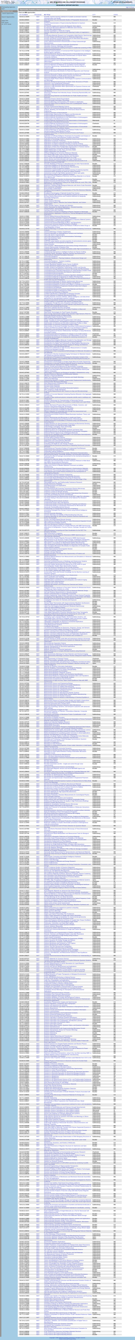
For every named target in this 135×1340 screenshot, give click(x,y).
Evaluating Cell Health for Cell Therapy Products (58, 443)
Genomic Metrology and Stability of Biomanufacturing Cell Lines (63, 515)
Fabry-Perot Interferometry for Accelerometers (58, 464)
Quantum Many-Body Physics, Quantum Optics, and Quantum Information (66, 1025)
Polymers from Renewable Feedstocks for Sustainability (61, 951)
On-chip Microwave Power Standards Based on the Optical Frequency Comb (67, 898)
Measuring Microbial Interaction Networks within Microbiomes (62, 705)
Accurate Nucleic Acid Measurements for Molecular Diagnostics (63, 37)
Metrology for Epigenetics (51, 742)
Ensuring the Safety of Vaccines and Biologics (58, 439)
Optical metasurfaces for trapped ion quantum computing (61, 907)
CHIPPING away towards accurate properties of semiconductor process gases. (68, 241)
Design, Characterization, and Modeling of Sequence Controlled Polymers (66, 321)
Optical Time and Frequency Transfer (55, 912)
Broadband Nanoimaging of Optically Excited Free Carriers (62, 193)
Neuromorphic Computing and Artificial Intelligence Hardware (62, 856)
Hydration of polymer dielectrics (53, 550)
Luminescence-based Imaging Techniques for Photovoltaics (62, 629)
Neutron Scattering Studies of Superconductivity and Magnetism (63, 869)
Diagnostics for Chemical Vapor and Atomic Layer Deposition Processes (66, 368)
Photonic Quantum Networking (53, 926)
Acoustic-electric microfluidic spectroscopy (57, 40)
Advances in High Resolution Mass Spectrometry (59, 85)
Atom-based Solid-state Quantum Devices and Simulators (61, 156)
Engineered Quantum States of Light (55, 428)
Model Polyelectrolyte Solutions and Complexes (58, 798)
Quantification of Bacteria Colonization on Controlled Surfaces (62, 988)
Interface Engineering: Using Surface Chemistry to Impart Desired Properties (67, 595)
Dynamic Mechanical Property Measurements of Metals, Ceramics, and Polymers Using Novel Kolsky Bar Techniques (65, 405)
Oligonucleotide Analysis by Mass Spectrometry (58, 895)
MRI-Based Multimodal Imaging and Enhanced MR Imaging (62, 813)
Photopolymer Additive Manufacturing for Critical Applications (62, 928)
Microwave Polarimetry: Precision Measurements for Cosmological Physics (66, 794)
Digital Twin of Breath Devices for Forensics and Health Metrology (64, 377)
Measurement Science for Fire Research (56, 691)
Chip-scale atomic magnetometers (54, 235)
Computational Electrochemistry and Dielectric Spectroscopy (62, 272)
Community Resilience (51, 256)
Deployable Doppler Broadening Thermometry (58, 317)
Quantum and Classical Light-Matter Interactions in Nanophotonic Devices (66, 1006)
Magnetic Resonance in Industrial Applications (58, 649)
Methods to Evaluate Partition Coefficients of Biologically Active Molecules (66, 736)
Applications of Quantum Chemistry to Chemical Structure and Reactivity (66, 145)
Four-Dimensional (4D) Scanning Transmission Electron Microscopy (64, 488)
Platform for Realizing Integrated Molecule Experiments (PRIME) (63, 938)
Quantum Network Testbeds (52, 1031)
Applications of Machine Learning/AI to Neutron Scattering (61, 142)
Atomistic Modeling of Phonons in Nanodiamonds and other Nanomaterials (66, 163)
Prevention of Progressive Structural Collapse (58, 968)
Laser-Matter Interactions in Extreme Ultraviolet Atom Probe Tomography (66, 612)
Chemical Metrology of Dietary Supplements (57, 232)
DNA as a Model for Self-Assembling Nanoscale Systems (61, 388)
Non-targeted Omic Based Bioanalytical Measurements (60, 881)
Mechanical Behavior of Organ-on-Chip (56, 709)
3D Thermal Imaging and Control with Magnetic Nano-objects (62, 26)
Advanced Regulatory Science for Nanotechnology (59, 77)
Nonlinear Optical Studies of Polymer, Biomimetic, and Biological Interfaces (66, 884)
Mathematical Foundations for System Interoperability (60, 669)
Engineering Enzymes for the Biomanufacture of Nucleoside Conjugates (65, 431)
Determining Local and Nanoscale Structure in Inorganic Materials (64, 329)
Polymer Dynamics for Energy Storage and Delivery (59, 940)
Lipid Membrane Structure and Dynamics (56, 623)
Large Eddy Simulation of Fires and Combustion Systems (61, 609)
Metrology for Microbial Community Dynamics (57, 748)
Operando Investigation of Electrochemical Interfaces (60, 900)
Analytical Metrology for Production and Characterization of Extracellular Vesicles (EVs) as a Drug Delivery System (65, 127)
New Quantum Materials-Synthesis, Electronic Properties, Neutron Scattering (67, 873)
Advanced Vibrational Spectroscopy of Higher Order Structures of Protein (66, 81)
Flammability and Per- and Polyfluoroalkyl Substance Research (63, 482)
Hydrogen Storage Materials (52, 552)
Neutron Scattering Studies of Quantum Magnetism (59, 867)
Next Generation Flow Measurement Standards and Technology (63, 875)
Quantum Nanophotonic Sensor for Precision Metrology (60, 1030)
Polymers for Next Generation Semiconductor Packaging (61, 949)
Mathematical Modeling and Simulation (56, 671)
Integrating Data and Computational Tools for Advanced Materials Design (66, 590)
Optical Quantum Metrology (52, 910)
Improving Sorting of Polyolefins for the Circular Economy (61, 567)
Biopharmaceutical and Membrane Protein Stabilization (60, 180)
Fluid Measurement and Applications (55, 485)
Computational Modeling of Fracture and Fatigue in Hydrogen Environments (67, 284)
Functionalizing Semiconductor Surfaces (56, 501)
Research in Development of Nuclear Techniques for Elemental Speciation (66, 1071)
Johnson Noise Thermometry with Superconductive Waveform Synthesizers (67, 603)
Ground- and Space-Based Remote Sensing (57, 519)
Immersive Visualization (51, 559)
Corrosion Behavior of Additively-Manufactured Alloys (60, 295)
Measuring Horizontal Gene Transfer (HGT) (57, 703)
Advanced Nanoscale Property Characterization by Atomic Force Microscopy (67, 74)
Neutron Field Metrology (51, 859)
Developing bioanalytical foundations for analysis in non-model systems (65, 334)
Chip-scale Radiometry (51, 239)
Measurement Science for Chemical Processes (58, 689)
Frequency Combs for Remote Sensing (56, 491)
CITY (94, 14)
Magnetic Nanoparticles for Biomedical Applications (59, 646)
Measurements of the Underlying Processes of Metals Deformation (64, 702)
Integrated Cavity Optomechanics (54, 581)
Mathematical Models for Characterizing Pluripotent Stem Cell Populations (66, 675)
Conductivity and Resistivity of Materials (56, 292)
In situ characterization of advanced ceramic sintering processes (63, 569)
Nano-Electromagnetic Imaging (53, 832)
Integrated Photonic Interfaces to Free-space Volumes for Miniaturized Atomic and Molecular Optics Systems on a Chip (67, 588)
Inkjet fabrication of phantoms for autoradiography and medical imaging (65, 580)
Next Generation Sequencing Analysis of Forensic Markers (61, 876)
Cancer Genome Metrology (52, 201)
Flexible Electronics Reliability (53, 484)
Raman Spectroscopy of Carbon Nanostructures (58, 1050)
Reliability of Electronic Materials (54, 1064)
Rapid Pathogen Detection (52, 1051)
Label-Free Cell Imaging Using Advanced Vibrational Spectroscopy (64, 606)
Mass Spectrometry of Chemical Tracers (56, 658)
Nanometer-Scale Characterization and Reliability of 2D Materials (63, 838)
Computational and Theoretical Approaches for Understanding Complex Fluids (67, 270)
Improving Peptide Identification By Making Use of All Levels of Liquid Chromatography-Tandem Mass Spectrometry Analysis (65, 565)
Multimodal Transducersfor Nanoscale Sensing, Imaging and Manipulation (66, 816)
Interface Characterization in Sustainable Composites (60, 593)
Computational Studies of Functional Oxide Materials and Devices (64, 289)
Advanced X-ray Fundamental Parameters (57, 83)
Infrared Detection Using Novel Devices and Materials (60, 578)
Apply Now (5, 20)
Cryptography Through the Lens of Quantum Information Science (63, 303)
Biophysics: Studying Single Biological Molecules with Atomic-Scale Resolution (68, 185)
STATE (116, 14)
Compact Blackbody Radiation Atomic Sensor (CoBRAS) (61, 264)
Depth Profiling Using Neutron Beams (55, 318)
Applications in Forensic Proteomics (55, 140)
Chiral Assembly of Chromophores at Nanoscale (58, 242)
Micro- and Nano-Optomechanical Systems (57, 756)
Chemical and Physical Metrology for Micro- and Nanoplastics (62, 222)
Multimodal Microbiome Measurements (56, 815)
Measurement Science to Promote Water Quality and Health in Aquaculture (66, 700)
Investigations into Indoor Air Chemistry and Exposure (60, 600)
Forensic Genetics (49, 487)
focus (132, 7)
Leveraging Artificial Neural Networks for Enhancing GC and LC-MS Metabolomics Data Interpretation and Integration (64, 614)
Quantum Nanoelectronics (52, 1026)
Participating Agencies (8, 7)
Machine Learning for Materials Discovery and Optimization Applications (65, 634)
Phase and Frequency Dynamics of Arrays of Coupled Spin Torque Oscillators (67, 920)
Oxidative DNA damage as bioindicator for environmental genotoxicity (65, 917)
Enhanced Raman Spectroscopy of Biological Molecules (61, 433)
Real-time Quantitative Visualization (55, 1056)
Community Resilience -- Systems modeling (57, 261)
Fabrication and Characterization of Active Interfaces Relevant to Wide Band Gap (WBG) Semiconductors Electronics (67, 461)
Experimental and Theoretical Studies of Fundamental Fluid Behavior (65, 448)
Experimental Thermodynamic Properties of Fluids (59, 450)
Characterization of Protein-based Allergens (57, 221)
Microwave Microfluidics (51, 793)
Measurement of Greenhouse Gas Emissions (57, 678)
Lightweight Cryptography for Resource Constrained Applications (63, 621)
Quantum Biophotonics (51, 1008)
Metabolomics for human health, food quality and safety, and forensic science (67, 730)
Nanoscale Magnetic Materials (53, 847)
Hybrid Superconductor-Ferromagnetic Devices (58, 549)
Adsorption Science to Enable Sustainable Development (61, 44)
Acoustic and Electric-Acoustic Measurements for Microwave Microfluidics (66, 38)
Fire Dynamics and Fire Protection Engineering (58, 474)
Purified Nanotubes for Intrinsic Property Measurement (60, 982)
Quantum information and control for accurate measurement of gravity (65, 1019)
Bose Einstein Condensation (52, 188)
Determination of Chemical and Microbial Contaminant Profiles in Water (65, 323)
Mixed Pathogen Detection (52, 796)
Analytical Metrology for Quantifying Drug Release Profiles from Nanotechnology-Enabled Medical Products (63, 130)
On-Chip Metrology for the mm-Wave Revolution (58, 897)
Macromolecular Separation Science (55, 643)
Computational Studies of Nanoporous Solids (57, 290)
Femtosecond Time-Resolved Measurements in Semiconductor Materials (66, 468)
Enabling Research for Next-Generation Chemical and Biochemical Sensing (67, 423)
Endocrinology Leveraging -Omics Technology (58, 426)
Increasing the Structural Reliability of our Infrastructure (60, 575)
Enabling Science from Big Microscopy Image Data (59, 425)
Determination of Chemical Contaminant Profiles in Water (61, 324)
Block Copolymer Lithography (53, 187)
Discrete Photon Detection (52, 385)
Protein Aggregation (50, 975)
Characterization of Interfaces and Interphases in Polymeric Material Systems (67, 219)
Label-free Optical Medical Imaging (54, 607)
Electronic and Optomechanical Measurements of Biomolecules (63, 419)
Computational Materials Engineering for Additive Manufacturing (63, 276)
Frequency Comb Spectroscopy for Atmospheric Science (61, 490)
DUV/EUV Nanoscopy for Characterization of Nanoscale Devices (63, 400)
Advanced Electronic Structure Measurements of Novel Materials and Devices (67, 54)
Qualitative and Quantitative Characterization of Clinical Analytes (63, 986)
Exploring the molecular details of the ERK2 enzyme (60, 459)
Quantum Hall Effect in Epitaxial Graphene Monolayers (60, 1017)
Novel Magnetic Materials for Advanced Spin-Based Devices (62, 890)
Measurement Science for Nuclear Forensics (57, 696)
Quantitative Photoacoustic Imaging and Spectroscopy (60, 1002)
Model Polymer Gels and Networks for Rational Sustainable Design (64, 799)
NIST (3, 9)
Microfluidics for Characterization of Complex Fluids (59, 776)
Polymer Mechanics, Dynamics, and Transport (58, 941)
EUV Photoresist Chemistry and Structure (56, 442)
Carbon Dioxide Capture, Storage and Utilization (58, 205)
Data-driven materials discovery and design (57, 307)
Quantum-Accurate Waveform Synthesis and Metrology (60, 1047)
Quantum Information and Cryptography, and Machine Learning (63, 1020)
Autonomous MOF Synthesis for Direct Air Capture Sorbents (62, 171)
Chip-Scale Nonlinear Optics (52, 238)
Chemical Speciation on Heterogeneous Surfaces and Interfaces (63, 233)
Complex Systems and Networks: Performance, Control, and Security (65, 267)
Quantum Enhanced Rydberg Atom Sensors (57, 1014)
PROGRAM (37, 14)
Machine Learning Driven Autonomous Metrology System (61, 631)
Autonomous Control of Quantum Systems (57, 168)
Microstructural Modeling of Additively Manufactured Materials (62, 784)
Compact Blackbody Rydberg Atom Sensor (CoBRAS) (60, 266)
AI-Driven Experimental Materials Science (56, 106)
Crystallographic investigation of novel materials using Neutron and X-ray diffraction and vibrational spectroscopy (66, 305)
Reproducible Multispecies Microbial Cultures (57, 1067)
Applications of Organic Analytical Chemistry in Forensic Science (63, 143)
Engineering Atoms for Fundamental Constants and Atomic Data (63, 429)
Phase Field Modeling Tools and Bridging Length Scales (61, 921)
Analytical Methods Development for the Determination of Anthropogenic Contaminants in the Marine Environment (66, 118)
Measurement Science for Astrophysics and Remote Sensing (62, 688)
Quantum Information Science (53, 1023)
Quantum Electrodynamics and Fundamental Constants (61, 1013)
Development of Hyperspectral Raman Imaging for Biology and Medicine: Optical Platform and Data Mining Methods (66, 345)
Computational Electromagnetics (54, 273)
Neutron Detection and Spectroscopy (55, 858)
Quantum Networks (50, 1034)
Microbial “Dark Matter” (51, 760)
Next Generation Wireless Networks (55, 878)
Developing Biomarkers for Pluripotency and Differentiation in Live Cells (65, 335)
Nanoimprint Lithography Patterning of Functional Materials (62, 836)
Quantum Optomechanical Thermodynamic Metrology (60, 1039)
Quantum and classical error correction (56, 1005)
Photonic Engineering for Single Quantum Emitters (59, 924)
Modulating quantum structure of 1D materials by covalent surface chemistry (67, 810)
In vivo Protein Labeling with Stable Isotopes (57, 570)
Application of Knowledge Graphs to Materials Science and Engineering (65, 139)
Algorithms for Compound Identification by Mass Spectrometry (63, 108)
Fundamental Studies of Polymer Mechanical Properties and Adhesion (65, 504)
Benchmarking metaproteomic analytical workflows (59, 174)
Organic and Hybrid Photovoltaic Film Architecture (59, 914)
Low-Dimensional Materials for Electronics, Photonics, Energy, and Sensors (67, 627)
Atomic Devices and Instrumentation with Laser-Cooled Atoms (62, 159)
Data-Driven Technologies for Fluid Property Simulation (60, 312)
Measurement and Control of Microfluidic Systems (59, 677)
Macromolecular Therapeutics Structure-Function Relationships (63, 644)
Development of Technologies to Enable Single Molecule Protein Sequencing (67, 361)
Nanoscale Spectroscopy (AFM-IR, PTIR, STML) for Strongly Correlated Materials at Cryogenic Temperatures (65, 849)
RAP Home (5, 22)
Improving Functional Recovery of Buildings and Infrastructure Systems (65, 561)
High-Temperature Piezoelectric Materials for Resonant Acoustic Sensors (66, 544)
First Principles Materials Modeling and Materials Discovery (62, 476)
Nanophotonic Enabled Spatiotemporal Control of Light (60, 842)
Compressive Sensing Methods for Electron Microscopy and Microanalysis (66, 269)
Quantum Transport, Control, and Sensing (56, 1045)
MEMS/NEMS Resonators (52, 725)
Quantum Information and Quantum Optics (57, 1022)
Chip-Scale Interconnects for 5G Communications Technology (62, 236)
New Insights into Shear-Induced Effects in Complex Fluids (61, 872)
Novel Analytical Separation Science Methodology (59, 886)
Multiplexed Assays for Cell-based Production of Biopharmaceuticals (64, 821)
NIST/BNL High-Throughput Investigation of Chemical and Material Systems (67, 880)
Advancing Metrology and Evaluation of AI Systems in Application (63, 102)
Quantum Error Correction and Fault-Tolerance (58, 1016)
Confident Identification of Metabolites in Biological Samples (62, 293)
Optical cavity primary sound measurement (57, 903)
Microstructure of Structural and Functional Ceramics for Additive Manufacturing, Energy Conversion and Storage (63, 787)
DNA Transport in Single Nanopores (55, 389)
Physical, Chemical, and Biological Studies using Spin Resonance (64, 934)
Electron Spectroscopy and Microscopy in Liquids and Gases (62, 417)
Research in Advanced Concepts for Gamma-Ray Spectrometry (63, 1068)
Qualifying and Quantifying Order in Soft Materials (59, 985)
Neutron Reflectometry (51, 863)
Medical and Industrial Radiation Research (57, 722)
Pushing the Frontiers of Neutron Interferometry (58, 983)
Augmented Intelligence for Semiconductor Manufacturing (61, 167)
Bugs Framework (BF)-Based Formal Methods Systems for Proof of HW (65, 194)
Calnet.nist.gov (48, 199)
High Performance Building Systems (55, 522)
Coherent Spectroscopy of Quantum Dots (56, 247)
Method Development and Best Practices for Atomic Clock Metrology (64, 731)
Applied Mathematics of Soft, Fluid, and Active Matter (60, 150)
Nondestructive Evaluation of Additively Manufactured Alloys (62, 883)
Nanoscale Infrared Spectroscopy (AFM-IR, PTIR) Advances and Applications (67, 846)
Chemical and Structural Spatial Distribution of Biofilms (60, 224)
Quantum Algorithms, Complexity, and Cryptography (59, 1003)
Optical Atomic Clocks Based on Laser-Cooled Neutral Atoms (62, 901)
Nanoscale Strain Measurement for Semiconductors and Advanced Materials (67, 852)
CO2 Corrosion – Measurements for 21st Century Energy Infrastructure (65, 245)
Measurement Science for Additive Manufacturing (59, 686)
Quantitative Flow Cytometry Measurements (57, 994)
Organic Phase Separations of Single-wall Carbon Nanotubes (62, 915)
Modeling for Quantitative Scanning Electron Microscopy (61, 804)
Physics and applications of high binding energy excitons (61, 935)
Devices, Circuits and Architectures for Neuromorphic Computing (63, 366)
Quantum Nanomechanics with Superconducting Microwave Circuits (64, 1028)
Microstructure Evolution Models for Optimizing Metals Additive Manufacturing (67, 785)
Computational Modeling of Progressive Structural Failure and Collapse (65, 286)
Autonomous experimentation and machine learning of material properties (66, 170)
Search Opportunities (8, 13)
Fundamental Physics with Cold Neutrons (56, 502)
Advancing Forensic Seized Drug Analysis (56, 99)
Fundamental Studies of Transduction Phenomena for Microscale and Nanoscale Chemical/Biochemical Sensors (65, 506)
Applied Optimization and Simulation (55, 151)
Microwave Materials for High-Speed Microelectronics (60, 791)
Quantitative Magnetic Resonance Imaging (57, 996)
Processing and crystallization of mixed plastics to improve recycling (64, 969)
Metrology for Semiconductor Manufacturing (57, 754)
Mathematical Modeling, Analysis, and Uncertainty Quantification (63, 674)
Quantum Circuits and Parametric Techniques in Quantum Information (65, 1009)
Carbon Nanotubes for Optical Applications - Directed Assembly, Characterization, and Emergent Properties (63, 207)
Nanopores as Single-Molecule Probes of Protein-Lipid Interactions (64, 844)
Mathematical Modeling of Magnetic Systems (57, 672)
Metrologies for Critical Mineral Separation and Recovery (61, 737)
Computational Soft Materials (53, 287)
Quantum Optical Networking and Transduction (58, 1036)
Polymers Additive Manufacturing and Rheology (58, 948)
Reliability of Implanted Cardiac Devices (56, 1065)
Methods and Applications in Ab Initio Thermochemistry (60, 734)
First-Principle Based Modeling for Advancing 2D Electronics (62, 477)
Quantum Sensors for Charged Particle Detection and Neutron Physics (65, 1044)
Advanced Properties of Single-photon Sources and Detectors (62, 75)
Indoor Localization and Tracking (54, 576)
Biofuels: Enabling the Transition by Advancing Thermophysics (63, 179)
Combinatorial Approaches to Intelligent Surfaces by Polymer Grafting (65, 252)
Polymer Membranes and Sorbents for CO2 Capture (60, 943)
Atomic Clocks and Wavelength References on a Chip (60, 157)
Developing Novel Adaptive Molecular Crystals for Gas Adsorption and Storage (67, 340)
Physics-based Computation (52, 937)
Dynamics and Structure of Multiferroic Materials (58, 409)
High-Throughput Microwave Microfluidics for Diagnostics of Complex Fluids (67, 545)
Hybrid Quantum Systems (52, 547)
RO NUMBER (23, 14)
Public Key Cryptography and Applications (56, 980)
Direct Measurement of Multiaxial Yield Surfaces (58, 383)
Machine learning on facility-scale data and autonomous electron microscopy (67, 638)
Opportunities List (7, 11)
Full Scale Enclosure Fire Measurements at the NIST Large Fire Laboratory (66, 496)
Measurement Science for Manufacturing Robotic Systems (61, 692)
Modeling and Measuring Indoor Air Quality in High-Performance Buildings (66, 801)
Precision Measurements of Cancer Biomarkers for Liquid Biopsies (64, 963)
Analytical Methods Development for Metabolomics (59, 116)
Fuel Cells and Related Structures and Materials (58, 494)
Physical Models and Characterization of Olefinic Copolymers (62, 932)
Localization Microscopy (51, 626)
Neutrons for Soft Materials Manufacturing (56, 870)
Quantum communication (51, 1011)
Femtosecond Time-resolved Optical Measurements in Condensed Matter (66, 470)
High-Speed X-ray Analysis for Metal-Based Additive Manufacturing (64, 542)
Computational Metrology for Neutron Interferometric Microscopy (63, 281)
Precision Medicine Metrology (53, 965)
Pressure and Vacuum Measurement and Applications (60, 966)
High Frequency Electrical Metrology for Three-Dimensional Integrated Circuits (67, 521)
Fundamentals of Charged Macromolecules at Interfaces (61, 508)
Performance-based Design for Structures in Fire (58, 918)
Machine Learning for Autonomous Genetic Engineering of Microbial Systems (67, 632)
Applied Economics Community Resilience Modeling (60, 148)
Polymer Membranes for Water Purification (57, 945)
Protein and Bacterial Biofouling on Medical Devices (59, 977)
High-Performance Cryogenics (53, 533)
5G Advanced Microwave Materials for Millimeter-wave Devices (63, 27)
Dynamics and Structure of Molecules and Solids (58, 408)
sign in (128, 7)
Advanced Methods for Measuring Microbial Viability (59, 69)
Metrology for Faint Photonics (53, 743)
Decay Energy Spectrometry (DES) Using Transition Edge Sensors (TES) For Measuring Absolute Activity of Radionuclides (67, 314)
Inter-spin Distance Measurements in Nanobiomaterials (60, 592)
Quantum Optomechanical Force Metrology (57, 1037)
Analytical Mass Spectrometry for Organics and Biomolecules (62, 114)
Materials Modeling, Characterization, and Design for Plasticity (63, 668)
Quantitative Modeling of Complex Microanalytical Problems (62, 997)
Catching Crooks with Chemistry (53, 210)
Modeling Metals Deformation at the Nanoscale (58, 805)
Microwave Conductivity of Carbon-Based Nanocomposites (62, 790)
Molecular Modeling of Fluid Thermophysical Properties (60, 812)
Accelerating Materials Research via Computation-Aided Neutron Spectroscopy (68, 35)
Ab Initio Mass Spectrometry (52, 29)
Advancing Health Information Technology (56, 100)
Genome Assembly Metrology (53, 513)
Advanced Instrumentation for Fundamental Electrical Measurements (64, 63)
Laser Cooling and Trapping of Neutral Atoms (57, 610)
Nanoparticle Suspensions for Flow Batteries (57, 841)
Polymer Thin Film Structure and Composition (58, 946)
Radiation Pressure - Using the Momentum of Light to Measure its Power (66, 1048)
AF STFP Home (6, 24)
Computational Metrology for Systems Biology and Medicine (62, 283)
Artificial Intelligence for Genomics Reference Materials (60, 153)
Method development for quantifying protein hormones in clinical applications (67, 733)
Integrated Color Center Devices (54, 583)
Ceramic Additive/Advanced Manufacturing (57, 216)
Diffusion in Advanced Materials (53, 375)
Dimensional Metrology (51, 378)
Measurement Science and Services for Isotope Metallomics (62, 685)
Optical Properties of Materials (53, 909)
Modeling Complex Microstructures (54, 802)
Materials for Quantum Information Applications (58, 666)
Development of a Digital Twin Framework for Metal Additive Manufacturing (66, 343)
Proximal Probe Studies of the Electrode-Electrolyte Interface (62, 979)
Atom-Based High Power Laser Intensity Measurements (61, 154)
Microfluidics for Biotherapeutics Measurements (58, 774)
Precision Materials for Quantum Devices (56, 958)
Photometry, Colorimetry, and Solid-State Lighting (59, 923)
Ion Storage (47, 601)
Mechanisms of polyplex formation (54, 717)
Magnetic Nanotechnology (52, 648)
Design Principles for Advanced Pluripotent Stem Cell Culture (62, 320)
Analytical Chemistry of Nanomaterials (55, 112)
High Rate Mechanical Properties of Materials (57, 524)
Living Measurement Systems (53, 624)
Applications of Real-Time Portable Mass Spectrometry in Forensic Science (66, 146)
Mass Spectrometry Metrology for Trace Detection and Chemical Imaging (66, 654)
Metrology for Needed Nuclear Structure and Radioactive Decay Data (65, 750)
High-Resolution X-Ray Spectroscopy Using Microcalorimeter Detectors (65, 541)
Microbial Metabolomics (51, 762)
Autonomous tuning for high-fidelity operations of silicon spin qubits (64, 173)
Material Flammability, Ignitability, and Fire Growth (59, 660)
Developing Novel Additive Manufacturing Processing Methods (63, 341)
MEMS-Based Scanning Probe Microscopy (57, 723)
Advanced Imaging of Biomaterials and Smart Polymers (60, 58)
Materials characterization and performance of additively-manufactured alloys (67, 661)
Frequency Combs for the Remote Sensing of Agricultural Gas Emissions (66, 493)
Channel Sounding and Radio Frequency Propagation (60, 218)
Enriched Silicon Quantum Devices (54, 437)
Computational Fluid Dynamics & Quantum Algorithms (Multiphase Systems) (67, 275)
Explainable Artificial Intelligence (53, 451)
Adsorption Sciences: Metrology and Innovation (58, 46)
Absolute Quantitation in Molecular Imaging (57, 30)
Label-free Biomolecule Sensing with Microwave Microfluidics (62, 604)
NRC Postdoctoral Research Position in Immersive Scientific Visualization (66, 892)
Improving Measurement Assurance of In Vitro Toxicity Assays (62, 562)
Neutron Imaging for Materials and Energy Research (60, 861)
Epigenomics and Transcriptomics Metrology (57, 440)
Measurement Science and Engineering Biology (58, 683)
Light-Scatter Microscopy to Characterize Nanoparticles (60, 620)
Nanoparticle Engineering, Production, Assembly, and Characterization (65, 839)
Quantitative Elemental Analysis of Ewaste (57, 992)
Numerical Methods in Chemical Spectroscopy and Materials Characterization (67, 893)
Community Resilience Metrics (53, 262)
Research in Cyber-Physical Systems (55, 1070)
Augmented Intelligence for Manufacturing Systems (59, 165)
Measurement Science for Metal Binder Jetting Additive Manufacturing (65, 694)
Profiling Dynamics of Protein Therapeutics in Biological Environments (65, 974)
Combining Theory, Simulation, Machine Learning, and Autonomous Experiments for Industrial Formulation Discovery (64, 254)
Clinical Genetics (49, 244)
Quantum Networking (50, 1033)
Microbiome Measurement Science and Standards (59, 767)
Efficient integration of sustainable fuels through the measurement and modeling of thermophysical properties (65, 411)
